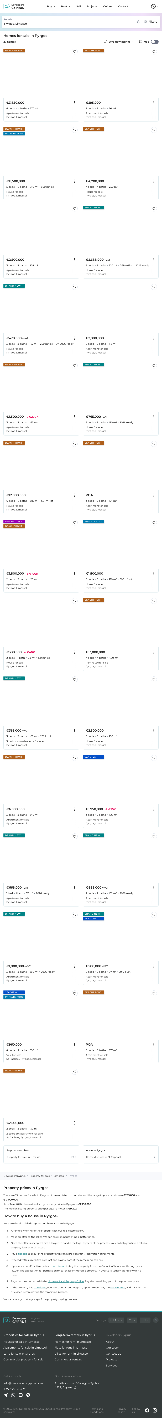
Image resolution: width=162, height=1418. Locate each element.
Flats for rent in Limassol (71, 1347)
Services (111, 1365)
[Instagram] (155, 1410)
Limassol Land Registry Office (66, 1281)
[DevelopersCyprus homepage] (13, 6)
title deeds (40, 1287)
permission (58, 1266)
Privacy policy (121, 1410)
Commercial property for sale (23, 1359)
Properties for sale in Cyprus (23, 1335)
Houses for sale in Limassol (21, 1341)
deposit (22, 1253)
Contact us (113, 1353)
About (110, 1341)
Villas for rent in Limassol (71, 1353)
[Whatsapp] (13, 1395)
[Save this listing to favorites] (75, 51)
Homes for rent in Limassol (73, 1341)
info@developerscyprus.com (23, 1383)
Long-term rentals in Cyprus (75, 1335)
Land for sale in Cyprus (19, 1353)
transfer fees (117, 1287)
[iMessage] (20, 1395)
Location (8, 19)
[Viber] (28, 1395)
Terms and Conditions (96, 1410)
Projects (111, 1359)
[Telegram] (5, 1395)
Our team (112, 1347)
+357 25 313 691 (14, 1389)
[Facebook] (147, 1410)
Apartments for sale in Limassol (25, 1347)
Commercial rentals (68, 1359)
